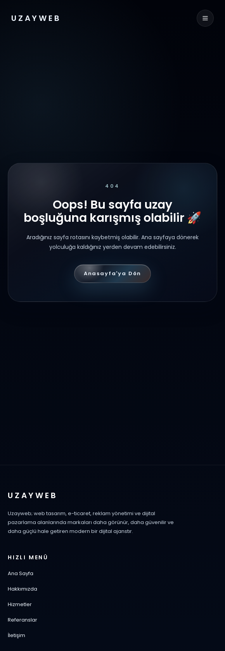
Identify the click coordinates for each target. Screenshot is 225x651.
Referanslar (22, 620)
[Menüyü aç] (205, 18)
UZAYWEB (36, 18)
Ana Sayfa (20, 573)
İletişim (16, 635)
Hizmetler (20, 604)
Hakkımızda (22, 589)
